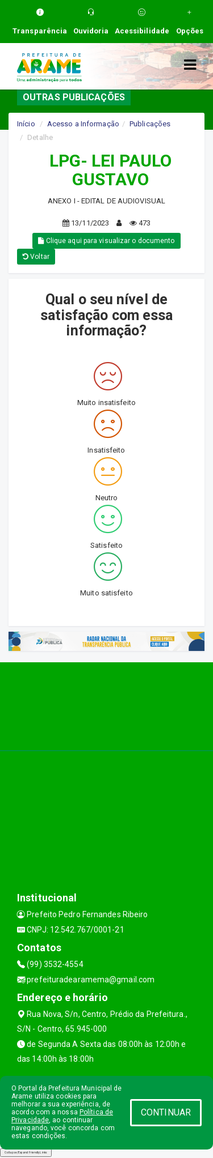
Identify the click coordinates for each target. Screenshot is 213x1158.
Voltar (36, 257)
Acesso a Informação (83, 124)
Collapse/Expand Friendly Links (26, 1152)
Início (26, 124)
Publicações (150, 124)
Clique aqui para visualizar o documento (106, 241)
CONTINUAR (166, 1112)
